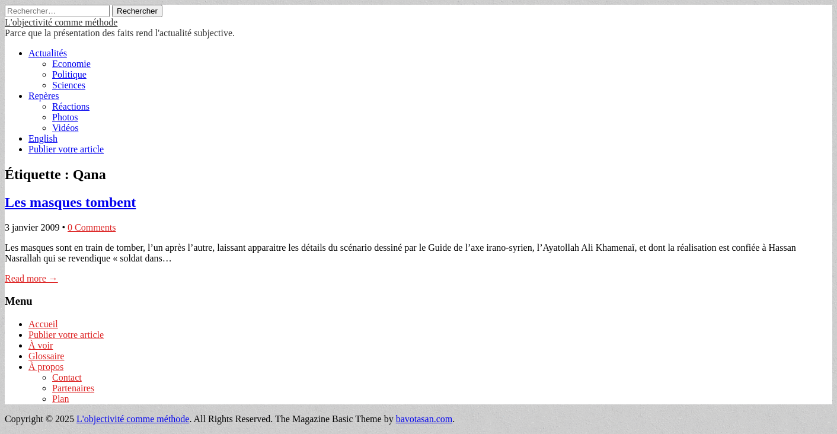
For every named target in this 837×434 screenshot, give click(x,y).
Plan (60, 399)
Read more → (31, 278)
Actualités (47, 53)
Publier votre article (66, 149)
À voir (40, 345)
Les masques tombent (70, 202)
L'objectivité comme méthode (61, 22)
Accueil (43, 324)
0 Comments (92, 227)
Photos (65, 117)
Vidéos (65, 128)
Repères (43, 96)
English (42, 138)
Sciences (68, 85)
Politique (69, 74)
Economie (71, 64)
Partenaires (73, 388)
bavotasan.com (424, 419)
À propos (45, 367)
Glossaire (46, 356)
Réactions (71, 106)
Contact (67, 377)
